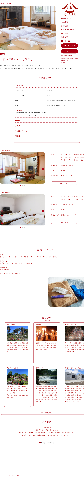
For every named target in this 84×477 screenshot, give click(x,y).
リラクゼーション (69, 29)
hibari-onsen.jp (6, 3)
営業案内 (66, 37)
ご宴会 (65, 33)
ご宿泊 (65, 26)
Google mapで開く (46, 457)
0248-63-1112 (68, 55)
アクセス (69, 51)
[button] (43, 177)
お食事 (65, 22)
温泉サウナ (67, 18)
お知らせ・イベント (69, 45)
